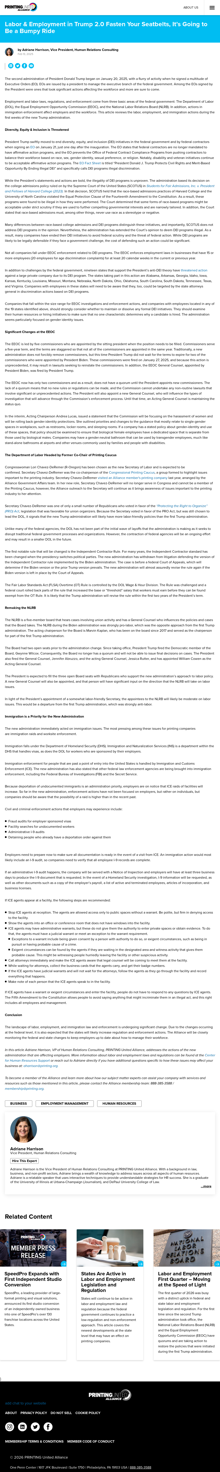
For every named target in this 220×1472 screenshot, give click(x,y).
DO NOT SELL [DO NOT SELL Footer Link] (61, 1412)
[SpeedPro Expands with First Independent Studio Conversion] (33, 1294)
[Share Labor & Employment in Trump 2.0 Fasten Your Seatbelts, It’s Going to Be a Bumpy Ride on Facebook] (24, 66)
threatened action (194, 270)
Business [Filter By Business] (18, 1103)
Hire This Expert (24, 1160)
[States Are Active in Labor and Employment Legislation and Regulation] (110, 1294)
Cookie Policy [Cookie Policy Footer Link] (87, 1412)
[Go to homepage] (110, 1397)
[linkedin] (22, 1427)
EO (33, 147)
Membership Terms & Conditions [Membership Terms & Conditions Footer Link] (34, 1441)
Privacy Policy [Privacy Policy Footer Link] (34, 1412)
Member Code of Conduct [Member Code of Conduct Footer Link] (90, 1441)
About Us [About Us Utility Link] (190, 7)
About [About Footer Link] (11, 1412)
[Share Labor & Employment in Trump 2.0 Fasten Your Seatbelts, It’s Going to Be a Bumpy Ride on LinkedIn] (10, 66)
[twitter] (35, 1427)
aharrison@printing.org (41, 1065)
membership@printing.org (24, 1088)
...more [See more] (206, 1186)
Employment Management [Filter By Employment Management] (64, 1103)
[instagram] (9, 1427)
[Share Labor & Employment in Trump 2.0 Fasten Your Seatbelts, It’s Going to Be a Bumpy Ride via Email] (31, 66)
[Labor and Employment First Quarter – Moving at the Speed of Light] (187, 1294)
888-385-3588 (140, 1467)
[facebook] (48, 1427)
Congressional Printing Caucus (132, 472)
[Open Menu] (212, 7)
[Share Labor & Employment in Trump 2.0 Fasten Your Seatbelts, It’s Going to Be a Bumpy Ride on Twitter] (17, 66)
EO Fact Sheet (90, 163)
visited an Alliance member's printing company (132, 477)
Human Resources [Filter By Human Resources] (119, 1103)
